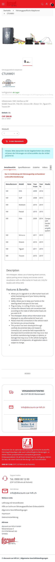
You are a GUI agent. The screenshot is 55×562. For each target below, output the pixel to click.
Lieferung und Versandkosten (13, 503)
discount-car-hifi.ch (11, 558)
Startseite (7, 10)
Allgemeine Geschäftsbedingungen (14, 510)
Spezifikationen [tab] (24, 167)
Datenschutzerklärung (10, 517)
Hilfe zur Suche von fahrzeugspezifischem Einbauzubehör (23, 506)
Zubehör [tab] (36, 167)
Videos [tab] (45, 167)
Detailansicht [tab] (10, 167)
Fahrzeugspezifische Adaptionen (28, 10)
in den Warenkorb (15, 141)
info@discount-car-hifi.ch (33, 407)
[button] (42, 4)
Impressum (6, 513)
